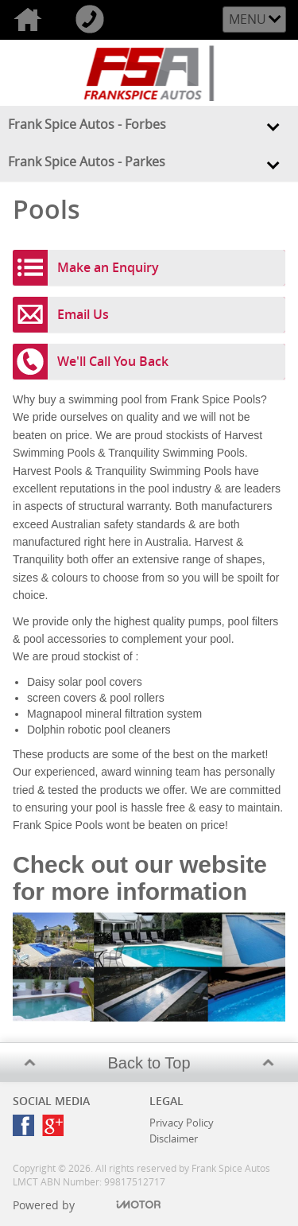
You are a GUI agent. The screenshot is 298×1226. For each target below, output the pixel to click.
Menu (247, 19)
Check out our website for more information (140, 878)
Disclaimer (173, 1138)
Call (93, 20)
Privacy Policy (181, 1122)
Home (31, 20)
